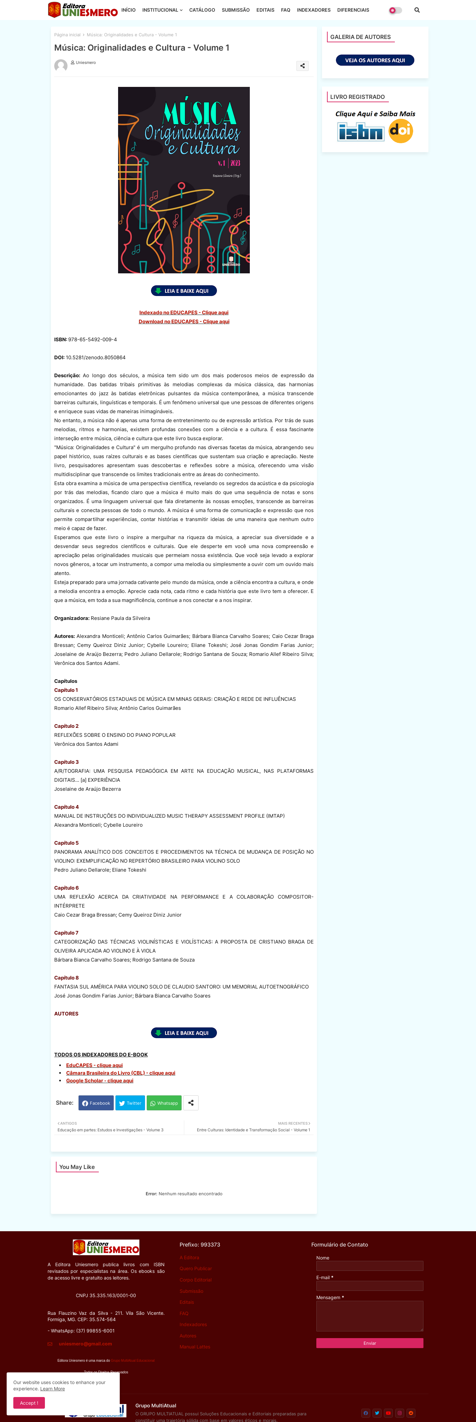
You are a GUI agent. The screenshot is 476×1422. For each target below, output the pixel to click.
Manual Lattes (195, 1346)
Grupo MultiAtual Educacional (133, 1360)
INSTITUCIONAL (160, 10)
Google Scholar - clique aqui (99, 1080)
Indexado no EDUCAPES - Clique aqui (184, 312)
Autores (188, 1335)
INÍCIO (128, 10)
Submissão (191, 1291)
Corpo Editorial (196, 1279)
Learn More (52, 1388)
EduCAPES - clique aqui (94, 1065)
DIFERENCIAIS (353, 10)
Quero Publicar (196, 1268)
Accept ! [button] (29, 1403)
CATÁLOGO (202, 10)
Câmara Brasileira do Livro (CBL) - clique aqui (120, 1073)
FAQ (285, 10)
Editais (187, 1302)
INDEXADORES (314, 10)
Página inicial (67, 34)
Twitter (134, 1103)
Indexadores (193, 1324)
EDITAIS (265, 10)
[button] (417, 10)
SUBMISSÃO (236, 10)
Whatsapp (167, 1103)
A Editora (189, 1257)
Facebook (100, 1103)
